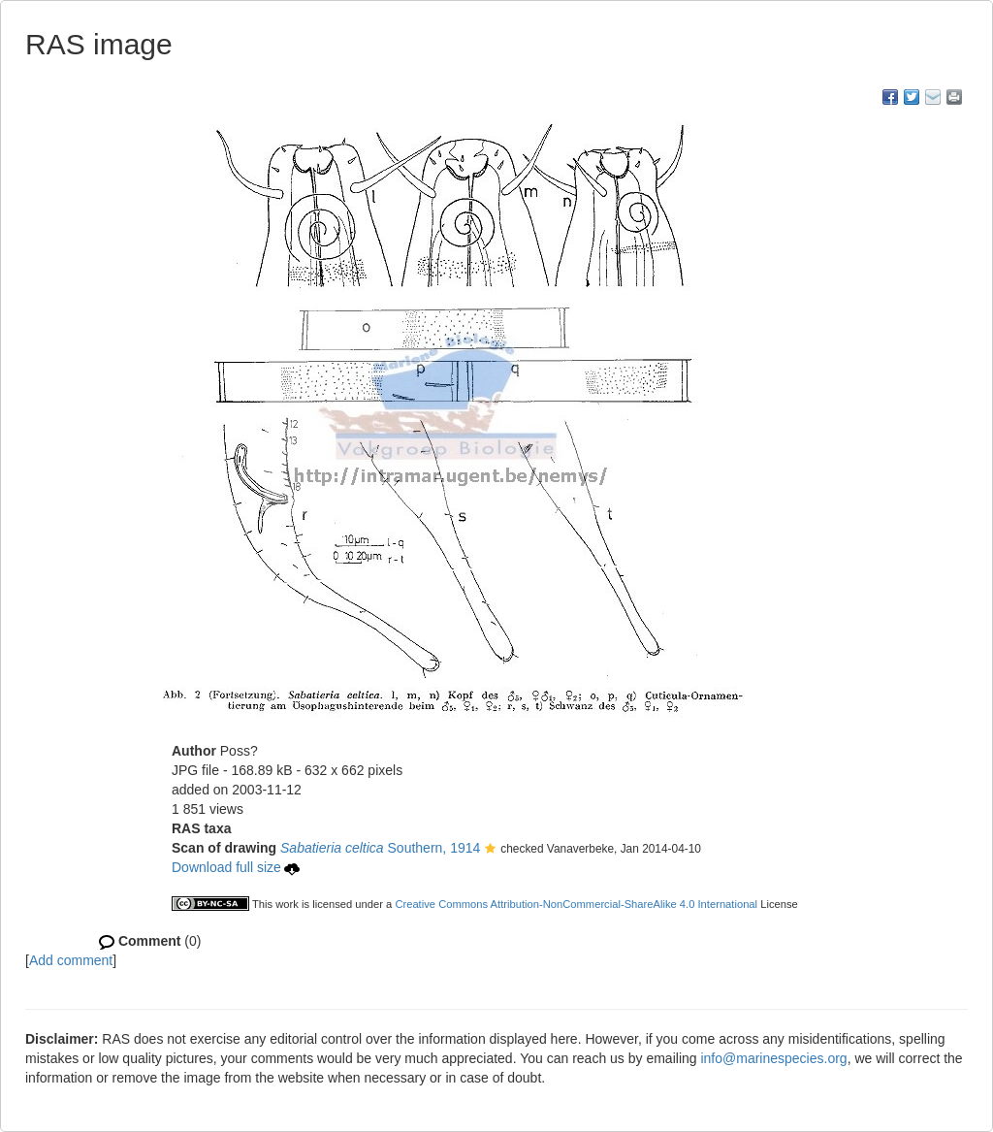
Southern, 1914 (380, 848)
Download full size (236, 867)
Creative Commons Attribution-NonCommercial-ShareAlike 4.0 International (576, 904)
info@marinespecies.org (773, 1058)
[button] (490, 850)
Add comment (70, 960)
